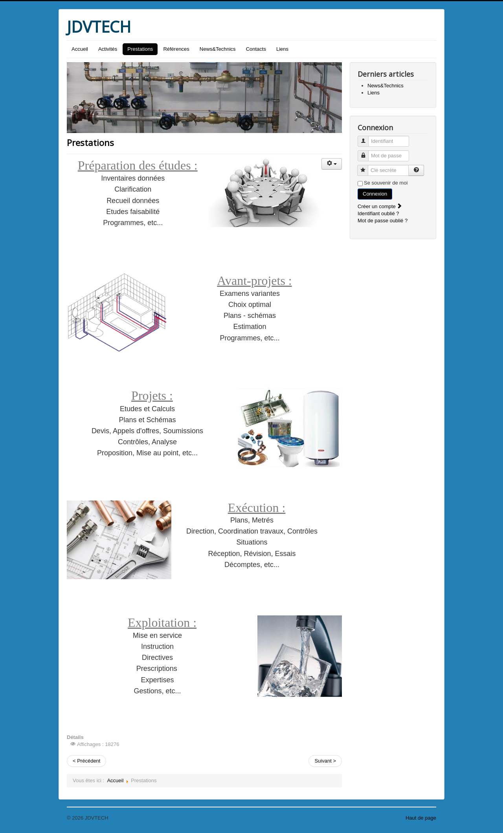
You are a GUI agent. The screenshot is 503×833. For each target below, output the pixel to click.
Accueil (80, 49)
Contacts (256, 49)
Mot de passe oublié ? (383, 220)
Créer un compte (380, 206)
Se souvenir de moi (386, 183)
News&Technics (218, 49)
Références (176, 49)
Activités (107, 49)
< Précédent (86, 761)
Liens (282, 49)
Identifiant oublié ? (378, 213)
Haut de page (421, 818)
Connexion (375, 194)
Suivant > (325, 761)
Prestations (140, 49)
